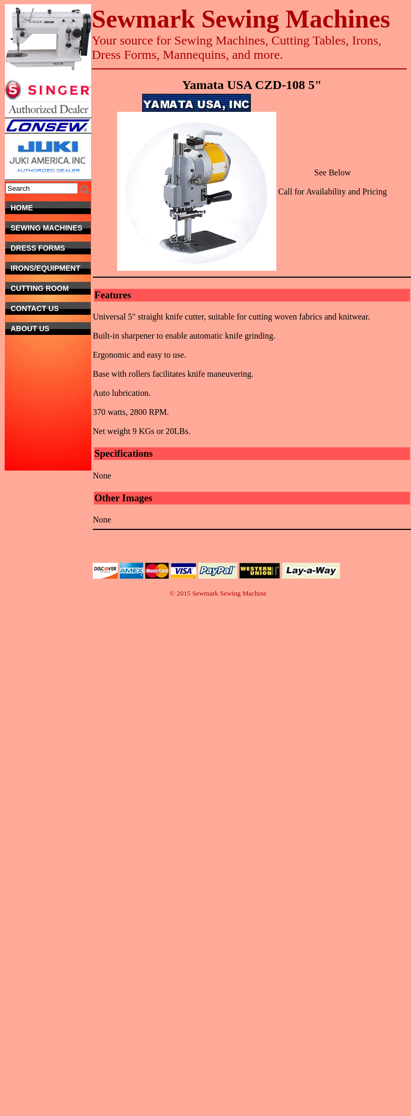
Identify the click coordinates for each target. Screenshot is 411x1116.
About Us (51, 328)
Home (51, 207)
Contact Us (47, 308)
